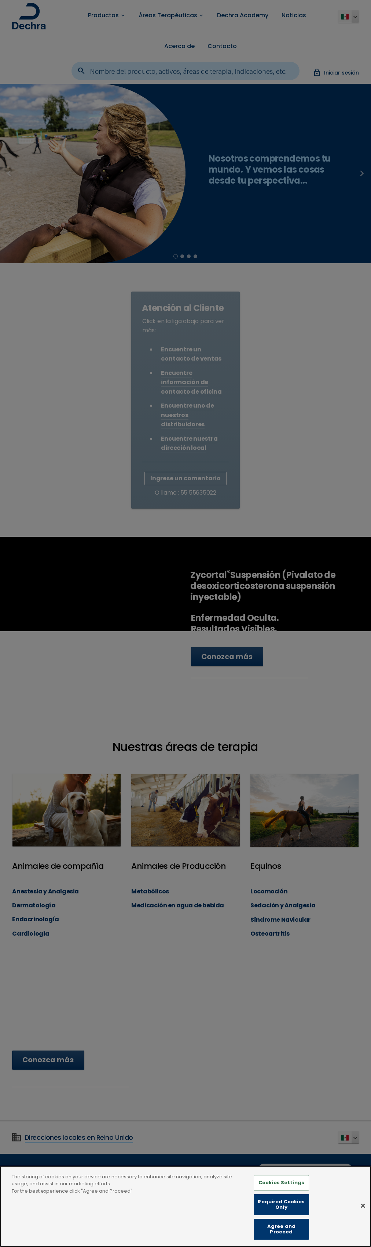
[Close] (363, 1207)
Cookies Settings (281, 1183)
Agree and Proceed (281, 1229)
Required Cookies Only (281, 1205)
